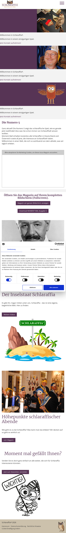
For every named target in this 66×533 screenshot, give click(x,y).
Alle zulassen (53, 287)
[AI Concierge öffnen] (58, 527)
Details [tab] (33, 249)
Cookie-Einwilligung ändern (11, 529)
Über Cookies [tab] (54, 249)
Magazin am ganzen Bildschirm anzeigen (33, 203)
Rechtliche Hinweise (34, 526)
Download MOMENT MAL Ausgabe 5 (33, 211)
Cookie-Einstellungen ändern (33, 152)
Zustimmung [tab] (11, 249)
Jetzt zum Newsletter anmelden (15, 472)
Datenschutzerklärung (18, 526)
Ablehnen (33, 287)
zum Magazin (9, 440)
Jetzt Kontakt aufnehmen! (10, 43)
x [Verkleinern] (64, 522)
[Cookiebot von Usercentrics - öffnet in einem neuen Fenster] (56, 244)
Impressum (6, 526)
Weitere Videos (9, 314)
